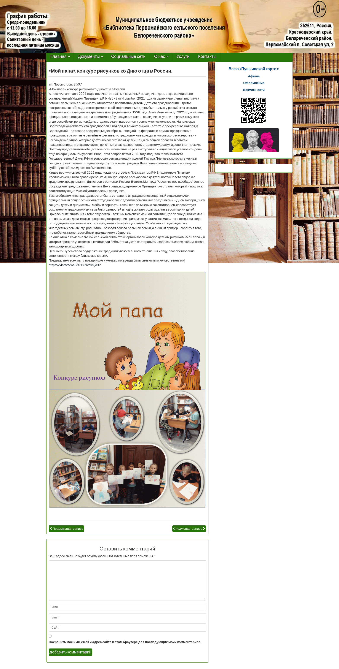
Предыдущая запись (68, 528)
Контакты (207, 56)
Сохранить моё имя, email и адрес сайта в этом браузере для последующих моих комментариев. (125, 642)
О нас (159, 56)
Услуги (183, 56)
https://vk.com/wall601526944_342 (75, 265)
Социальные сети (128, 56)
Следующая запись (187, 528)
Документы (89, 56)
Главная (59, 56)
